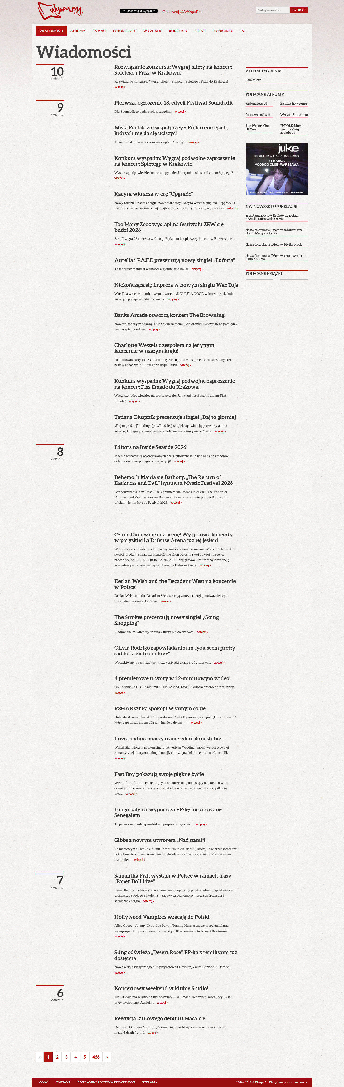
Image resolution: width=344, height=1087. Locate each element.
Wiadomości (51, 31)
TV (242, 31)
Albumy (77, 31)
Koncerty (178, 31)
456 (96, 1057)
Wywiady (152, 31)
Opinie (200, 31)
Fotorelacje (124, 31)
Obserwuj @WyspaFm (182, 12)
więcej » (180, 111)
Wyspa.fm (60, 11)
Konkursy (223, 31)
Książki (99, 31)
